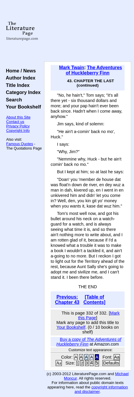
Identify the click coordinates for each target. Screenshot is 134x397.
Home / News (19, 70)
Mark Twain (71, 67)
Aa (117, 357)
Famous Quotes (19, 144)
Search (12, 99)
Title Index (16, 85)
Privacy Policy (18, 126)
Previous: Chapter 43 (67, 299)
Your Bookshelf (22, 106)
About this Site (18, 117)
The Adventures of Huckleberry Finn (94, 70)
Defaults (111, 363)
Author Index (19, 77)
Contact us (15, 121)
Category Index (22, 92)
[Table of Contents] (94, 299)
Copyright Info (18, 130)
